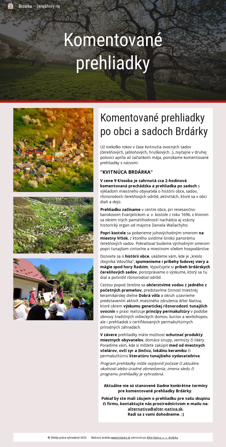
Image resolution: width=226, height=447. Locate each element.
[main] (113, 51)
